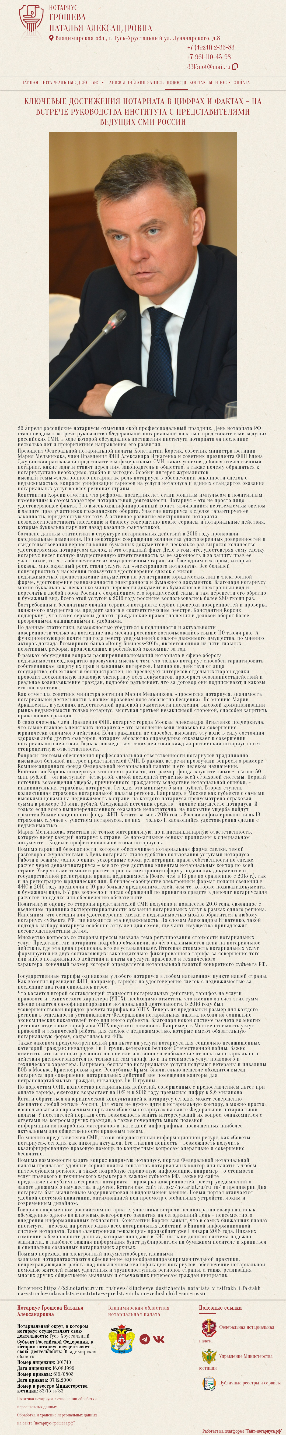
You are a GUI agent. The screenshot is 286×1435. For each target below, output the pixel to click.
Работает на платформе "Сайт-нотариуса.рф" (242, 1431)
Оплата (242, 83)
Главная (29, 83)
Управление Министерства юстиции (236, 1360)
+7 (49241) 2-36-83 (211, 47)
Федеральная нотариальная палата (236, 1331)
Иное (221, 83)
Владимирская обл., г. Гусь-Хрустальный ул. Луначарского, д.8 (134, 38)
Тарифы (116, 83)
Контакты (200, 83)
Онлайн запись (146, 83)
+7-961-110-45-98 (209, 57)
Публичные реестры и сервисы (241, 1383)
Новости (177, 83)
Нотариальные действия (70, 83)
